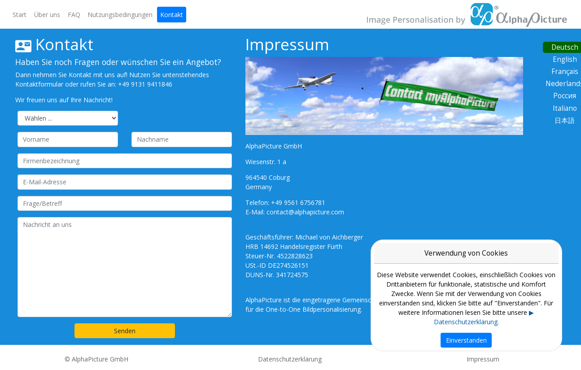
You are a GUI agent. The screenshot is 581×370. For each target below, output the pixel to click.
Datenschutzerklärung (290, 359)
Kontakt (171, 14)
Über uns (47, 14)
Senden (124, 330)
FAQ (74, 14)
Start (19, 14)
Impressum (483, 359)
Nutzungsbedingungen (120, 14)
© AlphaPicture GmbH (96, 359)
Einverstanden (466, 340)
